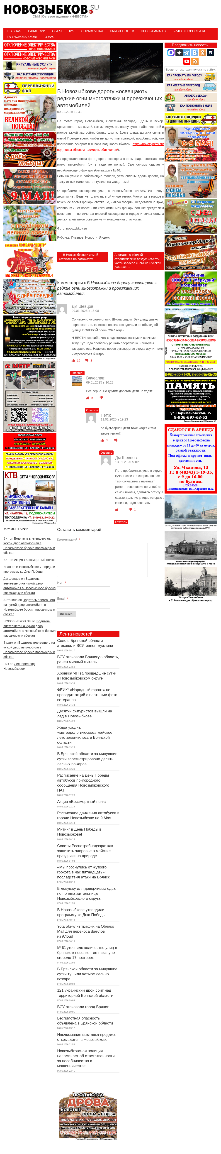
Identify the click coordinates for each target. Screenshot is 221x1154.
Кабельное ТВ (122, 31)
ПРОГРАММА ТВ (153, 31)
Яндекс (104, 237)
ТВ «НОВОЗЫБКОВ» (22, 37)
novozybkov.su (76, 228)
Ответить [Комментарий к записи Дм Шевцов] (77, 373)
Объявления (63, 31)
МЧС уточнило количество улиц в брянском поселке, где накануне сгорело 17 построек (87, 953)
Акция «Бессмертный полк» (35, 560)
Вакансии (36, 31)
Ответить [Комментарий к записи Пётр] (106, 452)
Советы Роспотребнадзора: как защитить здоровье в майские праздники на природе (85, 851)
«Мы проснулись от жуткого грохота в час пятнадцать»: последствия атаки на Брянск (83, 872)
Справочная (92, 31)
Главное (77, 237)
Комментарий (68, 539)
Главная (14, 31)
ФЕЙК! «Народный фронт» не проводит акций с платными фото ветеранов (87, 695)
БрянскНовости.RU (189, 31)
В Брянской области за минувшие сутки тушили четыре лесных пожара (87, 974)
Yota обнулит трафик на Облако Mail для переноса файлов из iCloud (85, 931)
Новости (91, 237)
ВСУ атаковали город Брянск (83, 1007)
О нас (49, 37)
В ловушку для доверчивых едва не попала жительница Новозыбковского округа (86, 893)
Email (62, 598)
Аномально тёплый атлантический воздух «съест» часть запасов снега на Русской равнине (137, 261)
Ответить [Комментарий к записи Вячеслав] (92, 410)
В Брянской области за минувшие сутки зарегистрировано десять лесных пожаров (87, 759)
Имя (61, 582)
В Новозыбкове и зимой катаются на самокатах (78, 257)
